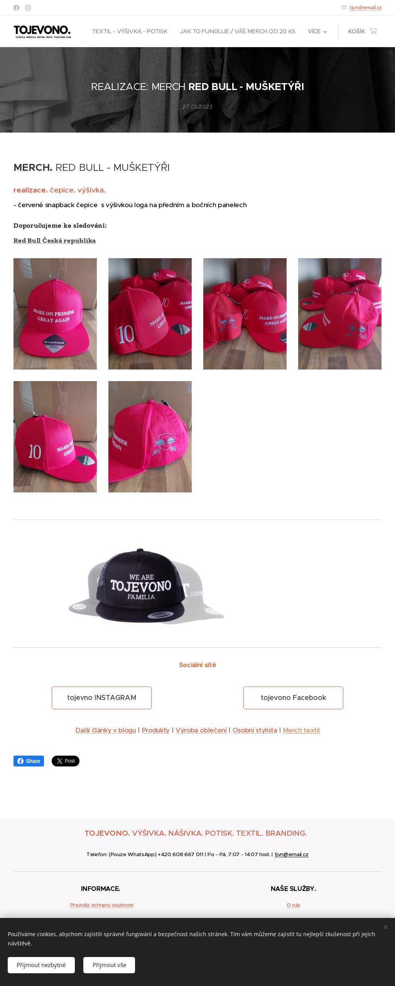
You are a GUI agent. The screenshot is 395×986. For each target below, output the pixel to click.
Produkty (156, 730)
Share (28, 761)
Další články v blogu (106, 730)
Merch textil (301, 730)
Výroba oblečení (201, 730)
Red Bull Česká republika (55, 240)
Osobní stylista (255, 730)
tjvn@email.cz (365, 7)
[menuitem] (130, 31)
